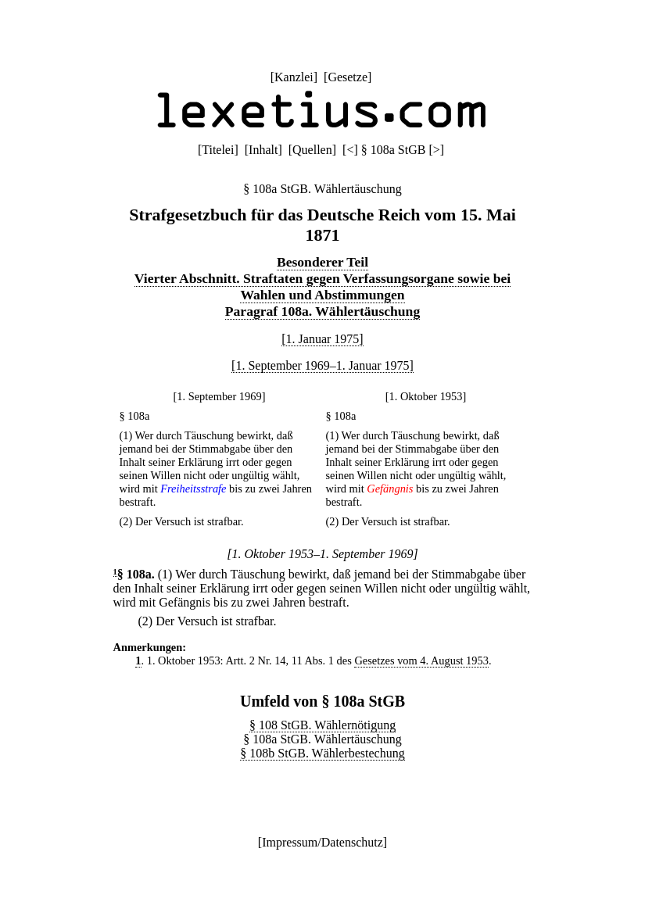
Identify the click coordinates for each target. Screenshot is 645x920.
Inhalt (263, 149)
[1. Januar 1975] (322, 338)
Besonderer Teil (322, 262)
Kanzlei (294, 77)
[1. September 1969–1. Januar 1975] (322, 365)
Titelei (218, 149)
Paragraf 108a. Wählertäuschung (322, 311)
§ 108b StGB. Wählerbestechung (322, 753)
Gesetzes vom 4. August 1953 (421, 660)
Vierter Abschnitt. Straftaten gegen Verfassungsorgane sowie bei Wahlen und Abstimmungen (322, 286)
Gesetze (347, 77)
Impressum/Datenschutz (322, 842)
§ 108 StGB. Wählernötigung (322, 725)
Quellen (312, 149)
